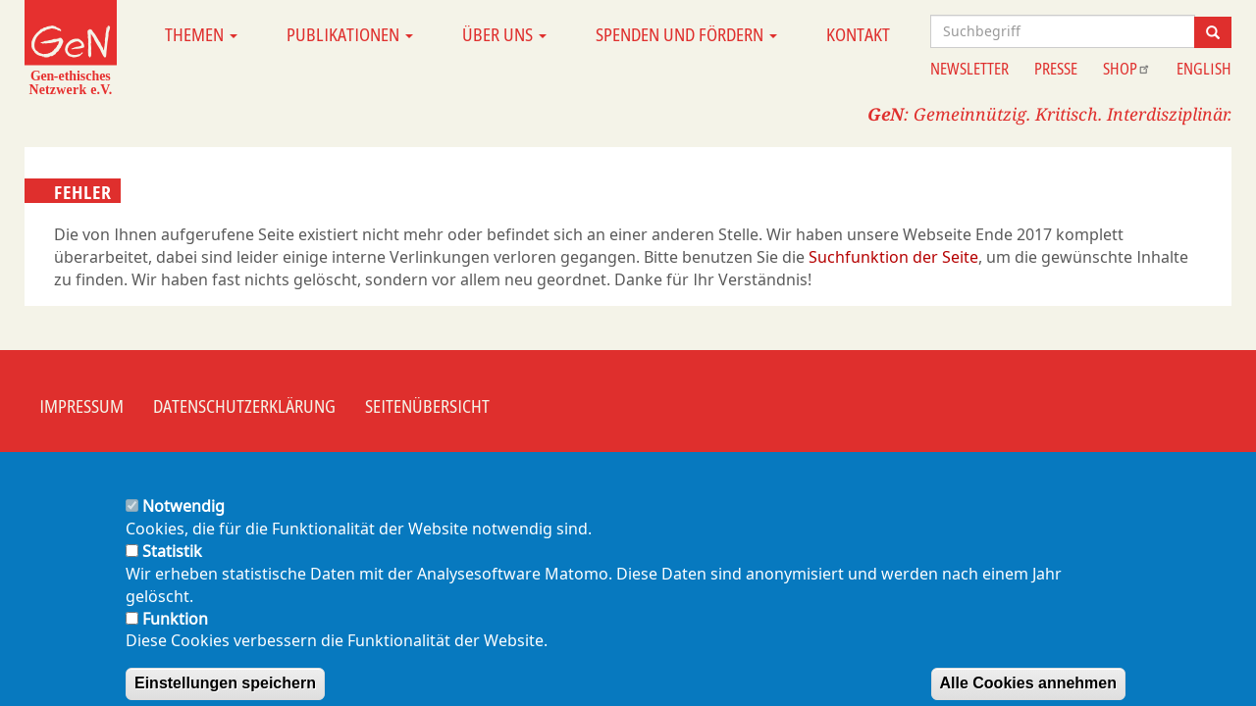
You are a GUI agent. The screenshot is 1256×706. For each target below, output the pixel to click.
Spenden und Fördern (686, 34)
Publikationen (350, 34)
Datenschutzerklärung (244, 406)
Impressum (81, 406)
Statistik (172, 567)
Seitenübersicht (427, 406)
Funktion (175, 634)
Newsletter (969, 68)
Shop (1127, 68)
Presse (1055, 68)
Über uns (504, 34)
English (1204, 68)
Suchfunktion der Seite (893, 257)
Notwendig (183, 521)
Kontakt (858, 34)
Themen (201, 34)
